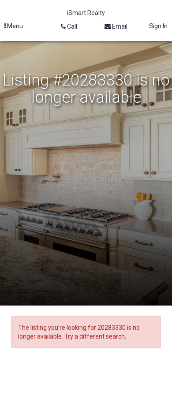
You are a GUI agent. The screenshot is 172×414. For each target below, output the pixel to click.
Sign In (158, 26)
